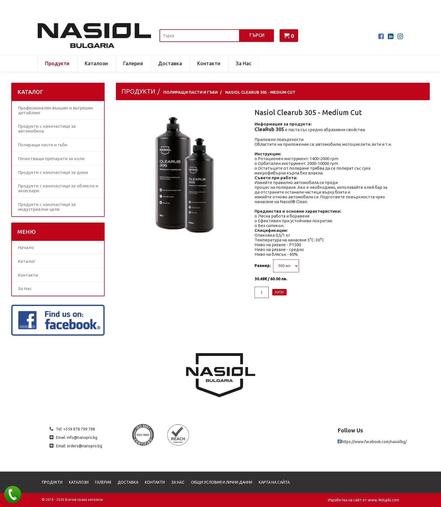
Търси (256, 35)
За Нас (243, 63)
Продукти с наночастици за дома (53, 172)
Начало (26, 247)
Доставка (170, 63)
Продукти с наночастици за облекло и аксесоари (58, 188)
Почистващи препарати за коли (51, 158)
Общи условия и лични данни (221, 482)
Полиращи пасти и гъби (42, 144)
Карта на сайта (274, 482)
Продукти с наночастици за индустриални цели (47, 207)
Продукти (57, 63)
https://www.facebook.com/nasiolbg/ (374, 441)
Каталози (96, 63)
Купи (279, 292)
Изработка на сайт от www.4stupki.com (363, 500)
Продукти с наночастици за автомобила (47, 128)
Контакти (208, 63)
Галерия (133, 63)
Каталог (26, 261)
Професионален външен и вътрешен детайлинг (55, 110)
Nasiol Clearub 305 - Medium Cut (260, 92)
